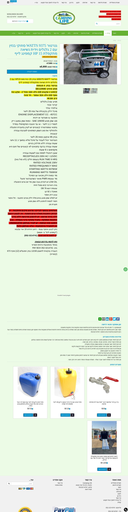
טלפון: (90, 425)
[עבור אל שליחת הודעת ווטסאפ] (126, 269)
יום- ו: (103, 472)
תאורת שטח (48, 500)
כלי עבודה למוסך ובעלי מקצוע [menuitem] (42, 33)
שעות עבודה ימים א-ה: (108, 462)
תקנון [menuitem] (63, 33)
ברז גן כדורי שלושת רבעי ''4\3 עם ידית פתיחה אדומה (108, 395)
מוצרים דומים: (115, 364)
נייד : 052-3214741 (114, 449)
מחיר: (51, 63)
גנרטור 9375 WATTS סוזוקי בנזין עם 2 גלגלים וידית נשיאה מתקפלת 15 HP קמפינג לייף (33, 49)
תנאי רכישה (88, 427)
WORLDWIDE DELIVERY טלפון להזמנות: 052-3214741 (16, 15)
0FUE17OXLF (48, 61)
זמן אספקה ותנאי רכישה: (111, 324)
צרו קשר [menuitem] (56, 33)
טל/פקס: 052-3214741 (113, 445)
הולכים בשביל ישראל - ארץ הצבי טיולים (64, 460)
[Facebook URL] (12, 3)
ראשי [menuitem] (114, 33)
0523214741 (83, 425)
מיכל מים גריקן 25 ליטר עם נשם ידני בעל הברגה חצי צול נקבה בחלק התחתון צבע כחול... (49, 396)
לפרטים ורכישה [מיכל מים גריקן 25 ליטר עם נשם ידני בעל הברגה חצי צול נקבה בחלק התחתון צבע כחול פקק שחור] (47, 407)
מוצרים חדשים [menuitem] (85, 33)
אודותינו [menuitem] (75, 33)
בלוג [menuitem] (69, 33)
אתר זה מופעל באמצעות (64, 510)
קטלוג (114, 40)
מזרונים (33, 500)
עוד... (31, 418)
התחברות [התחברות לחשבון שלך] (13, 1)
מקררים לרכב (40, 500)
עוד (13, 33)
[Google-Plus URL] (11, 3)
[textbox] (103, 470)
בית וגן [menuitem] (28, 33)
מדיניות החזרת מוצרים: (112, 337)
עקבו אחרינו (57, 418)
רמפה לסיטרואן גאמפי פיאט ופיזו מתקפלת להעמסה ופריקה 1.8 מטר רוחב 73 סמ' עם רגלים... (20, 396)
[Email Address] (8, 3)
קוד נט (61, 510)
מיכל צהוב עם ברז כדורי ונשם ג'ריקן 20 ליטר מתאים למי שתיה (78, 395)
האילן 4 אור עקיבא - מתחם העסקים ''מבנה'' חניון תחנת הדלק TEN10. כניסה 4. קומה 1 (104, 457)
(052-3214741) (30, 235)
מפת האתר (116, 418)
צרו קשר (88, 418)
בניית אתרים (57, 510)
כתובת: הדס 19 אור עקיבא (84, 423)
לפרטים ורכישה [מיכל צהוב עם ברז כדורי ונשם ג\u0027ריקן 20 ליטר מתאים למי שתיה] (76, 407)
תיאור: (54, 76)
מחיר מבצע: (51, 67)
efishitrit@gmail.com (114, 453)
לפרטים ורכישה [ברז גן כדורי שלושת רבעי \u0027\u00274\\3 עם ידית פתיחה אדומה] (106, 407)
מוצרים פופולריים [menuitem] (97, 33)
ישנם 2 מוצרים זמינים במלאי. (49, 57)
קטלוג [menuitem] (107, 33)
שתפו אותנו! (58, 423)
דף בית (119, 40)
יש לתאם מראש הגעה (47, 235)
